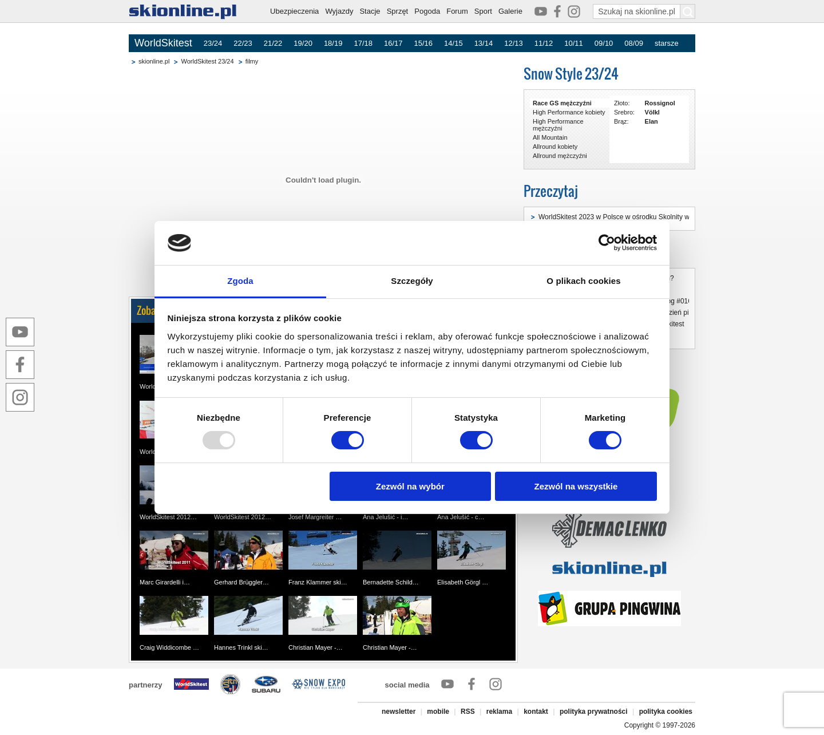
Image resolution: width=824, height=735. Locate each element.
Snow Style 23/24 (571, 74)
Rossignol (660, 103)
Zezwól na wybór (410, 486)
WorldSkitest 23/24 (207, 61)
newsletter (398, 712)
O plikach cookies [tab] (583, 281)
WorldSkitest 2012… (168, 516)
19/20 (303, 43)
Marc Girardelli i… (165, 582)
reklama (499, 712)
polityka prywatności (594, 712)
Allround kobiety (555, 146)
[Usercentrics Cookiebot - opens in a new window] (607, 242)
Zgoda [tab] (240, 281)
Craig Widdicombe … (169, 647)
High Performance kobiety (569, 112)
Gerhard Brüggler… (241, 582)
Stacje (369, 11)
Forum (457, 11)
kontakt (536, 712)
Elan (651, 121)
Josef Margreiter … (315, 516)
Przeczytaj (551, 191)
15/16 (423, 43)
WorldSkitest (163, 43)
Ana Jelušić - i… (385, 516)
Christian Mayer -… (315, 647)
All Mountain (550, 137)
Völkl (652, 112)
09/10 (604, 43)
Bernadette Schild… (391, 582)
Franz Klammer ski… (317, 582)
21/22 (273, 43)
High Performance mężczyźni (558, 125)
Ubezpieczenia (294, 11)
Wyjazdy (339, 11)
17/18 (363, 43)
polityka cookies (665, 712)
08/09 (633, 43)
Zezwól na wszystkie (575, 486)
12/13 (513, 43)
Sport (483, 11)
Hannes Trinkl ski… (241, 647)
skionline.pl (153, 61)
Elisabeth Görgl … (462, 582)
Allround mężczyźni (560, 155)
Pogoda (427, 11)
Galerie (510, 11)
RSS (468, 712)
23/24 (213, 43)
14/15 (453, 43)
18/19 (333, 43)
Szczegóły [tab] (412, 281)
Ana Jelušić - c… (461, 516)
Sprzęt (398, 11)
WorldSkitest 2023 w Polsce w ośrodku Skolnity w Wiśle (623, 217)
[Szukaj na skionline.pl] (687, 11)
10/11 (573, 43)
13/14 (483, 43)
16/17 (393, 43)
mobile (438, 712)
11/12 (543, 43)
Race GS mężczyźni (562, 103)
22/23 (242, 43)
